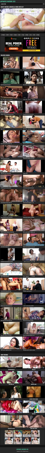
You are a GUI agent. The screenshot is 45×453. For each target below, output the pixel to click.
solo (19, 34)
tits (34, 34)
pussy (16, 34)
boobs (38, 34)
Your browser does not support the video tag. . (22, 20)
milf (7, 34)
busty (27, 34)
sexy (23, 34)
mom (11, 34)
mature (4, 34)
